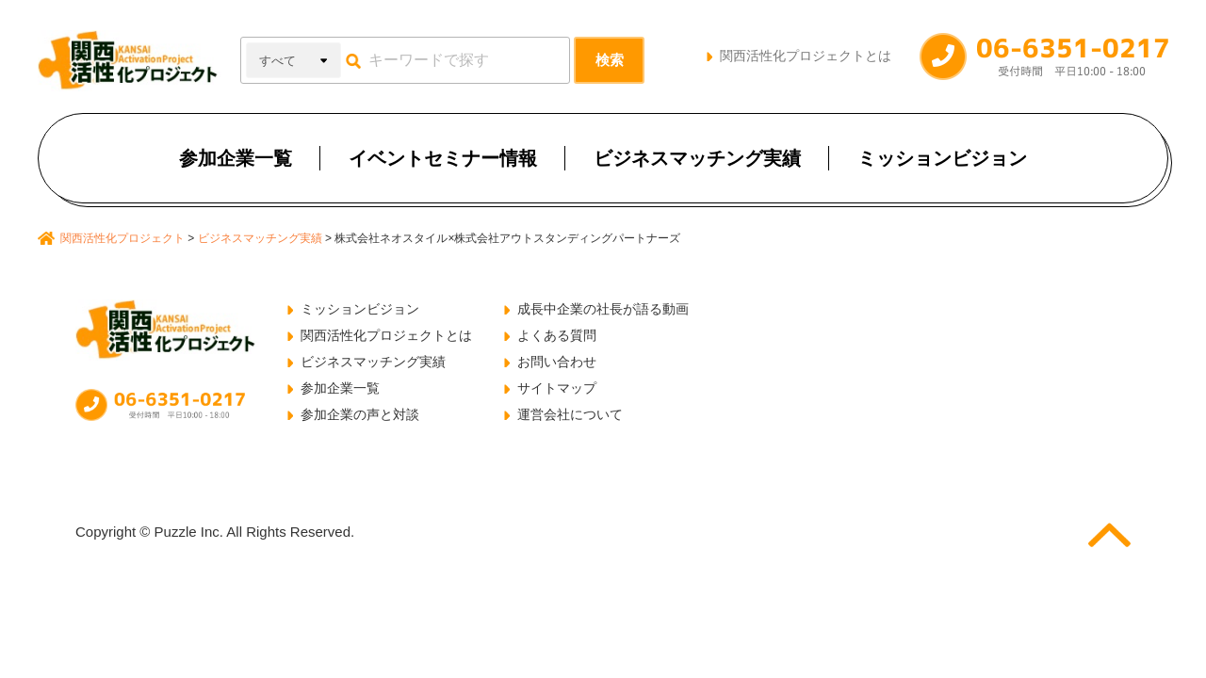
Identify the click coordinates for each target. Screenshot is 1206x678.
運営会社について (570, 414)
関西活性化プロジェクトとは (805, 55)
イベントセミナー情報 (443, 158)
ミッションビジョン (942, 158)
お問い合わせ (556, 361)
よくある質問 (556, 335)
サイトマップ (556, 388)
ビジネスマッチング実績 (697, 158)
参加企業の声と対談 (360, 414)
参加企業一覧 (235, 158)
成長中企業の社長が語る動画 (603, 308)
